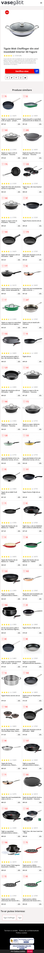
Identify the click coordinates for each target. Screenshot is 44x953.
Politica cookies (21, 933)
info (19, 124)
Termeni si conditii (11, 931)
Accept (29, 951)
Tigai (19, 918)
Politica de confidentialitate (29, 931)
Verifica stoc (27, 71)
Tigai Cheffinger (9, 918)
